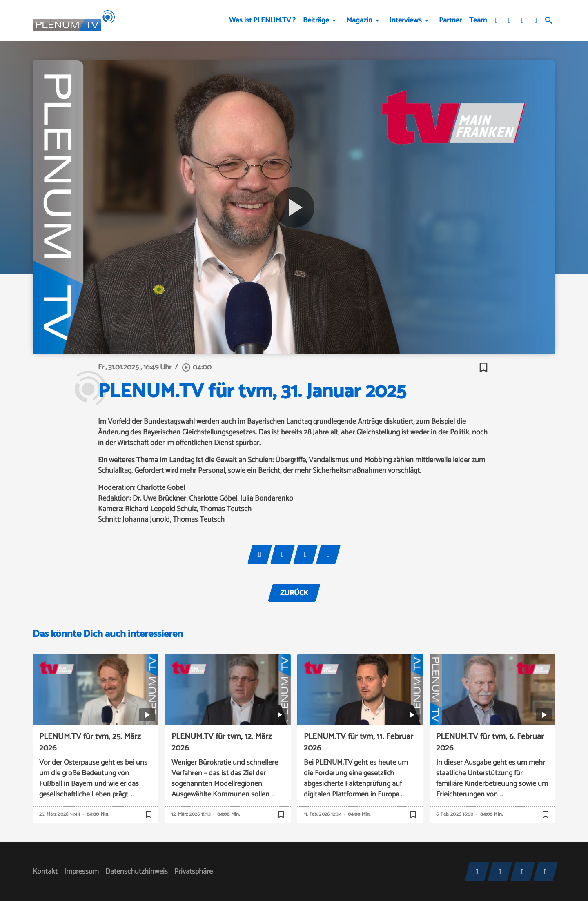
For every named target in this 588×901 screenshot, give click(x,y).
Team (478, 20)
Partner (450, 20)
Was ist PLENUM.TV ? (262, 20)
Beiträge (316, 20)
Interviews (406, 20)
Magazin (359, 20)
